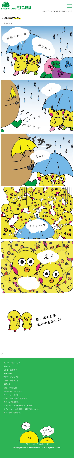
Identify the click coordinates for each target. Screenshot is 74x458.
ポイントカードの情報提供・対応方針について (21, 409)
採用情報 (7, 384)
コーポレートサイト (11, 381)
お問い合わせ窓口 (10, 388)
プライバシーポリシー (12, 395)
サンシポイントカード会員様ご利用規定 (19, 405)
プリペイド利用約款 (11, 402)
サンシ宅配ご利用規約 (12, 413)
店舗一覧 (7, 366)
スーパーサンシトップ (12, 363)
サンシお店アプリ (10, 370)
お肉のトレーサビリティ (13, 391)
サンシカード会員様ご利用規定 (15, 398)
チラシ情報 (8, 373)
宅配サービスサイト (11, 377)
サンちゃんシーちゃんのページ (37, 431)
